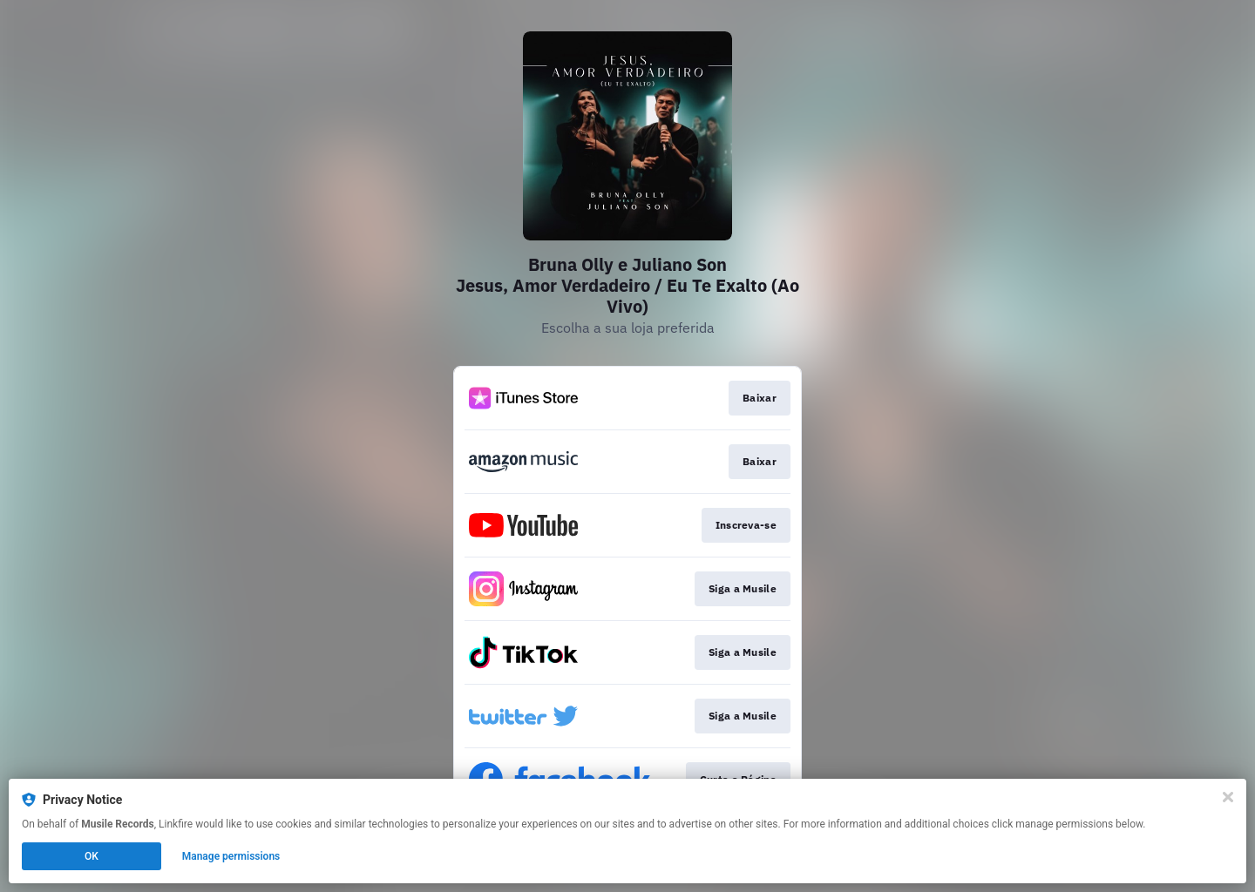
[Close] (1228, 797)
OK (91, 856)
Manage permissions (231, 856)
